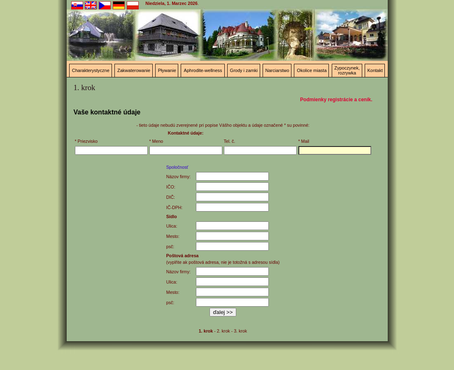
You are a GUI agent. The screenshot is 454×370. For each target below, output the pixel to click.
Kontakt (374, 70)
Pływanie (167, 70)
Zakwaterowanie (133, 70)
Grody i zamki (244, 70)
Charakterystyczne (90, 70)
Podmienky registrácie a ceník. (336, 99)
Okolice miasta (311, 70)
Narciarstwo (277, 70)
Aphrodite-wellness (203, 70)
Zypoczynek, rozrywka (347, 70)
